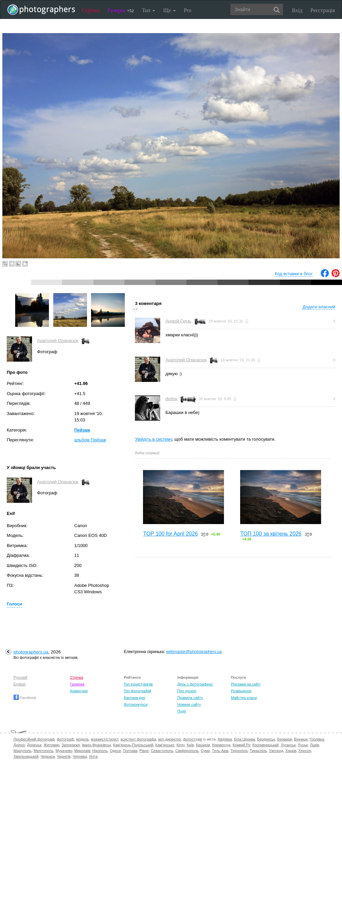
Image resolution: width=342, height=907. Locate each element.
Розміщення (241, 691)
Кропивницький (265, 745)
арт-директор (169, 739)
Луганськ (288, 745)
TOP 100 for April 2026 (170, 534)
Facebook (24, 698)
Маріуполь (22, 751)
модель (82, 739)
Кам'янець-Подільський (133, 745)
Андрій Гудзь (178, 320)
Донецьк (34, 745)
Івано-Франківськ (96, 745)
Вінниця (301, 739)
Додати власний (319, 306)
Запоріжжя (70, 745)
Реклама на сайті (245, 684)
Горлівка (317, 739)
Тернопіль (239, 751)
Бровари (284, 739)
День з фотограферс (195, 684)
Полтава (130, 751)
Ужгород (276, 751)
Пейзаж (82, 430)
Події (181, 711)
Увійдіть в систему (153, 439)
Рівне (144, 751)
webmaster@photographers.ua (194, 651)
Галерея (121, 10)
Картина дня (134, 698)
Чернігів (63, 756)
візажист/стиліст (104, 739)
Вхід (297, 10)
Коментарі (79, 691)
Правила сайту (190, 698)
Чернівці (80, 756)
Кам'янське (165, 745)
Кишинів (203, 745)
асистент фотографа (138, 739)
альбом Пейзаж (90, 439)
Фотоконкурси (135, 704)
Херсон (304, 751)
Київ (190, 745)
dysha (171, 398)
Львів (314, 745)
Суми (205, 751)
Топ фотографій (137, 691)
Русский (20, 677)
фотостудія (192, 739)
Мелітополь (44, 751)
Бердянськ (266, 739)
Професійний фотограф (34, 739)
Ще (169, 10)
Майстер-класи (244, 698)
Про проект (187, 691)
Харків (290, 751)
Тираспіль (258, 751)
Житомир (51, 745)
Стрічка (90, 10)
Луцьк (303, 745)
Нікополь (100, 751)
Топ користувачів (138, 684)
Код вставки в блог (294, 273)
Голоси (14, 603)
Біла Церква (244, 739)
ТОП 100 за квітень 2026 (271, 534)
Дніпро (19, 745)
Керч (180, 745)
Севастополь (162, 751)
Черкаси (47, 756)
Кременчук (221, 745)
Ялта (93, 756)
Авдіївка (225, 739)
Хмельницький (25, 756)
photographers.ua (30, 651)
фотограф (65, 739)
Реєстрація (323, 10)
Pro (187, 10)
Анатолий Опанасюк (57, 340)
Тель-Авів (220, 751)
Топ (148, 10)
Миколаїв (82, 751)
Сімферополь (187, 751)
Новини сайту (189, 704)
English (19, 684)
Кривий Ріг (241, 745)
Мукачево (64, 751)
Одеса (115, 751)
